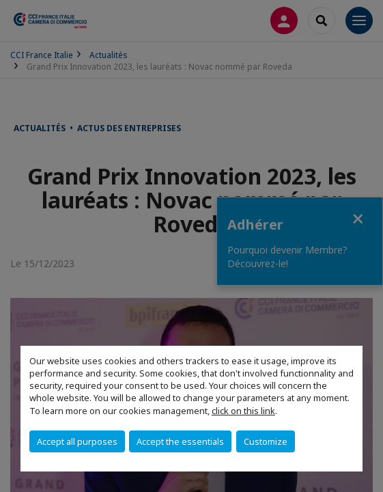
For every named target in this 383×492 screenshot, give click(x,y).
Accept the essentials (180, 441)
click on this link (243, 411)
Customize (265, 441)
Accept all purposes (77, 441)
